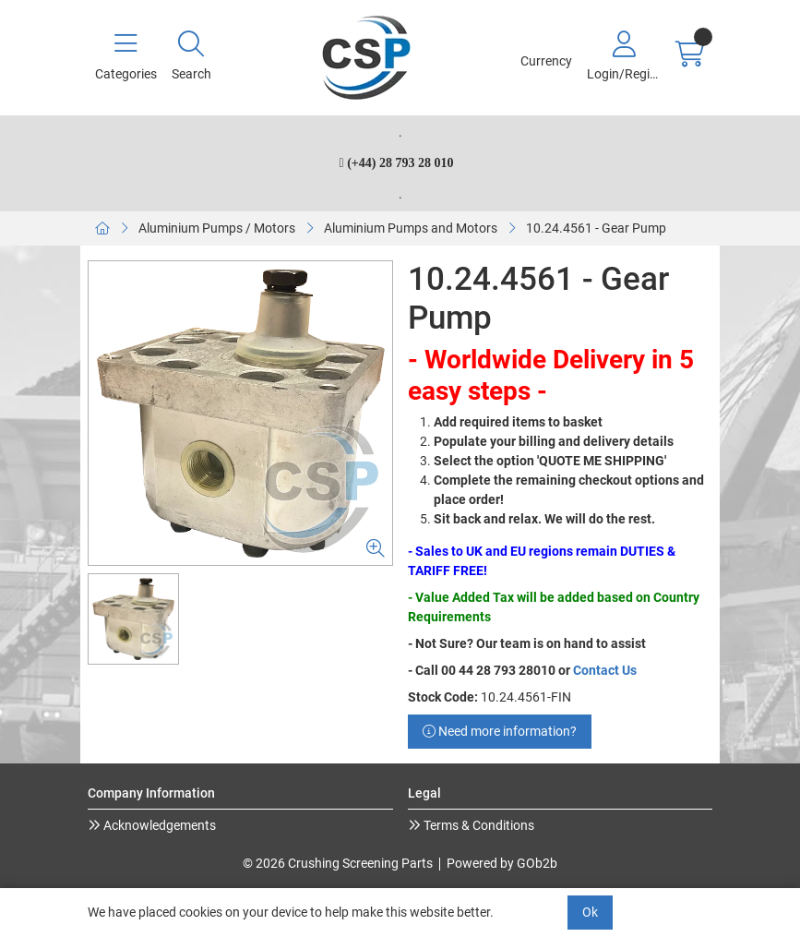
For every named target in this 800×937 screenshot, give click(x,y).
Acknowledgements (158, 825)
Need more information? (500, 731)
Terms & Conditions (477, 825)
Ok (590, 912)
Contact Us (605, 670)
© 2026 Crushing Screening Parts (338, 863)
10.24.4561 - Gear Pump (596, 228)
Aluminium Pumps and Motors (410, 228)
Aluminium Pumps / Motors (216, 228)
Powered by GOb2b (502, 863)
